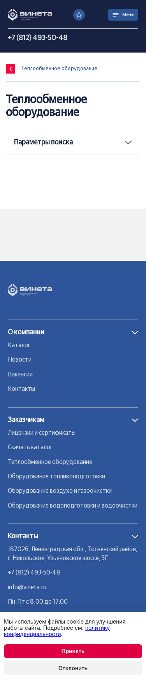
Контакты (21, 389)
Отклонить (73, 668)
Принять (73, 651)
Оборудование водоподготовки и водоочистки (72, 506)
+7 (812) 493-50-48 (37, 38)
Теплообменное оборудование (50, 462)
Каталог (19, 345)
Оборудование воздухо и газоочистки (60, 491)
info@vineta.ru (27, 587)
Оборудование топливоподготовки (56, 476)
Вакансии (20, 374)
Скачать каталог (30, 447)
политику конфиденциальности (57, 630)
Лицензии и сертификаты (42, 433)
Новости (20, 360)
